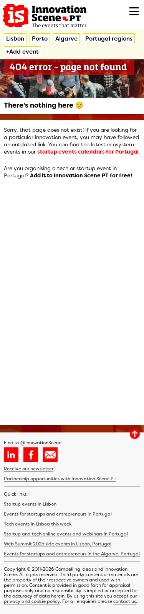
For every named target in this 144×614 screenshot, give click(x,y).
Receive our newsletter (28, 469)
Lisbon (15, 39)
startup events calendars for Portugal (88, 151)
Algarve (66, 39)
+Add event (22, 52)
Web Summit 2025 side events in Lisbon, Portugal (57, 544)
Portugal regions (108, 39)
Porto (40, 39)
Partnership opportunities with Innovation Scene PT (60, 479)
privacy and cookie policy (32, 601)
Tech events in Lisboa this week (38, 524)
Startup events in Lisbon (30, 504)
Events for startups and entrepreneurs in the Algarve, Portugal (72, 554)
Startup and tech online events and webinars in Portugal (66, 534)
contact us (124, 601)
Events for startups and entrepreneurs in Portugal (58, 514)
